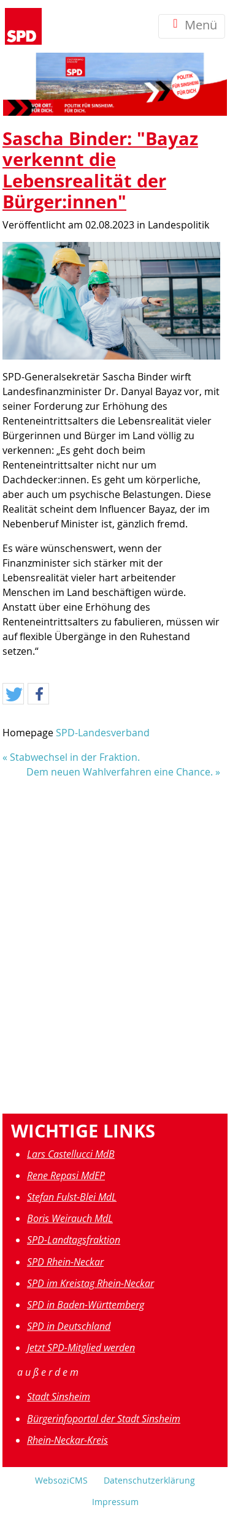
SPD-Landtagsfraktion (73, 1240)
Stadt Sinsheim (58, 1396)
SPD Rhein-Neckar (65, 1262)
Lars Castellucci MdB (71, 1154)
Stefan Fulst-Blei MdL (72, 1197)
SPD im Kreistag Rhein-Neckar (90, 1283)
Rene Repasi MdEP (66, 1175)
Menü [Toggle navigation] (191, 26)
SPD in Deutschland (68, 1326)
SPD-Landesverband (103, 732)
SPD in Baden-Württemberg (85, 1304)
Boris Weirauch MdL (70, 1218)
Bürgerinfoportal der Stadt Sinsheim (103, 1418)
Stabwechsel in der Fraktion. (75, 757)
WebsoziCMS (61, 1480)
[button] (13, 694)
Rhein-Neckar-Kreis (67, 1440)
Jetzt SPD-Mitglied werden (81, 1347)
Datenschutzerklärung (149, 1480)
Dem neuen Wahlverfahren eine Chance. (119, 772)
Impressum (115, 1501)
